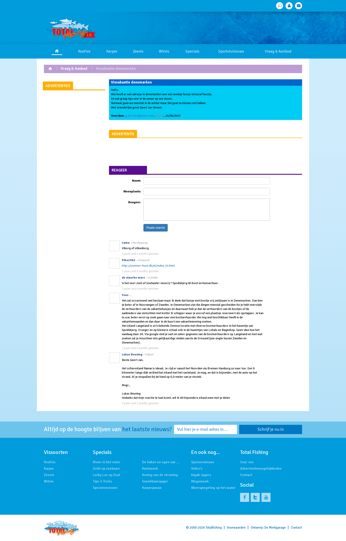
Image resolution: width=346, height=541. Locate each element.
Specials (192, 51)
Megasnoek (200, 481)
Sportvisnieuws (231, 51)
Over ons (247, 462)
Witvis (164, 51)
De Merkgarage (275, 528)
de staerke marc (133, 277)
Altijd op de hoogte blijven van (108, 429)
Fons (125, 295)
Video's (196, 468)
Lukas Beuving (132, 354)
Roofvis (84, 51)
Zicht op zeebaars (106, 468)
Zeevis (138, 51)
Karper (111, 51)
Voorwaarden (236, 528)
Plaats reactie (155, 228)
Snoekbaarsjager (155, 481)
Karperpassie (152, 488)
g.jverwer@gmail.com (139, 116)
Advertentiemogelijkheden (261, 468)
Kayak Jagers (201, 475)
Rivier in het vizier (106, 462)
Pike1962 (128, 260)
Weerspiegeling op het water (213, 488)
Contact (246, 475)
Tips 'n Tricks (102, 481)
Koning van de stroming (160, 475)
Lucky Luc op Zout (106, 475)
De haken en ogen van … (160, 462)
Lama (126, 243)
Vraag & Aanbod (278, 51)
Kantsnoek (150, 468)
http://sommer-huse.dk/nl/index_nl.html (148, 266)
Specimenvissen (105, 488)
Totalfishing (213, 528)
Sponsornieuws (202, 462)
